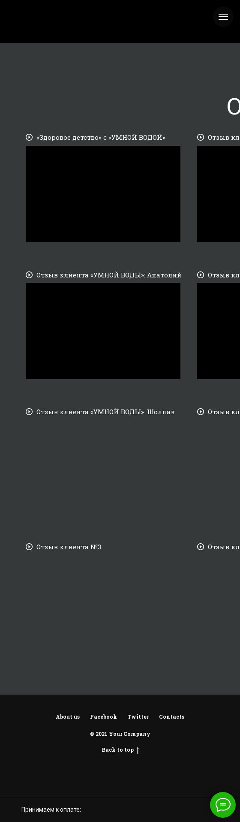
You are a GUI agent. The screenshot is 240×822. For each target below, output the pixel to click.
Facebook (103, 716)
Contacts (171, 716)
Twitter (138, 716)
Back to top (120, 749)
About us (68, 716)
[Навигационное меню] (223, 17)
